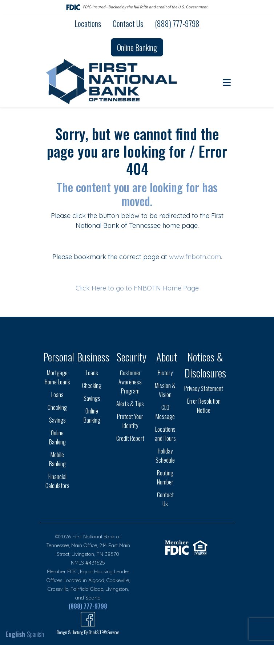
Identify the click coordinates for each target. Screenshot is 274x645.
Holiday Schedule (165, 455)
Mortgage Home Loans (57, 377)
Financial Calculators (57, 481)
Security (131, 356)
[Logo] (112, 81)
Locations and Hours (165, 434)
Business (93, 356)
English (15, 634)
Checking (57, 407)
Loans (57, 394)
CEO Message (165, 412)
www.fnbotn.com (195, 257)
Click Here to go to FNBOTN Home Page (137, 288)
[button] (227, 82)
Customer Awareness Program (130, 381)
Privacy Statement (203, 388)
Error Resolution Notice (204, 406)
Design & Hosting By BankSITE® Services (88, 632)
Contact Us (128, 23)
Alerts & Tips (130, 403)
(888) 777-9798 (177, 23)
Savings (57, 420)
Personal (58, 356)
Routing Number (165, 477)
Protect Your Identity (130, 421)
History (165, 372)
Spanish (35, 634)
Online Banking (57, 437)
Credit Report (130, 438)
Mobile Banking (57, 459)
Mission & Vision (165, 390)
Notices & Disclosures (205, 364)
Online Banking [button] (137, 47)
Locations (87, 23)
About (166, 356)
